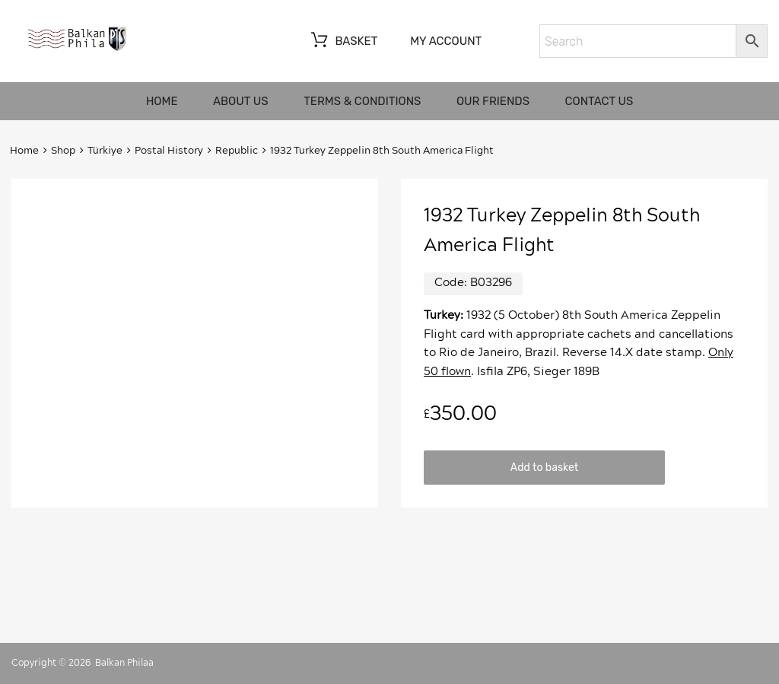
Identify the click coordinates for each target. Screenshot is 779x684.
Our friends (492, 101)
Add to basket (544, 467)
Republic (236, 151)
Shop (63, 151)
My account (446, 41)
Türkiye (104, 151)
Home (162, 101)
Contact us (599, 101)
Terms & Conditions (362, 101)
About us (241, 101)
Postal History (169, 151)
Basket (342, 41)
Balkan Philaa (124, 662)
